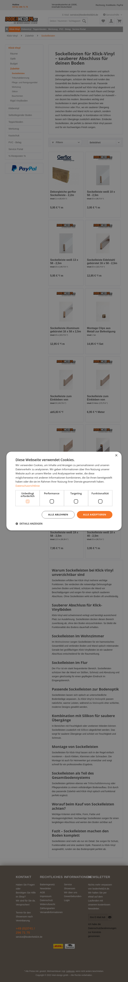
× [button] (116, 455)
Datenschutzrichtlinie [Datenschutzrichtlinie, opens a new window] (28, 485)
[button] (29, 523)
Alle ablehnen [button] (58, 514)
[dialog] (64, 491)
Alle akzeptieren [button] (94, 514)
